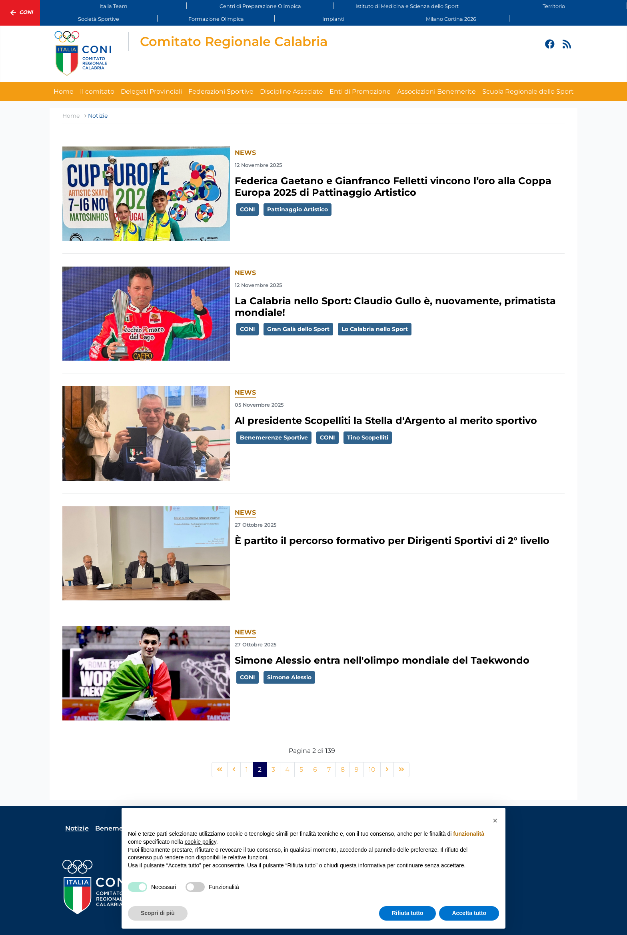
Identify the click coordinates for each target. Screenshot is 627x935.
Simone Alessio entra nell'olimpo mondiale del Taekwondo (382, 660)
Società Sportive (98, 19)
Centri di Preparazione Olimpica (260, 6)
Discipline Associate (291, 91)
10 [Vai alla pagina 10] (372, 769)
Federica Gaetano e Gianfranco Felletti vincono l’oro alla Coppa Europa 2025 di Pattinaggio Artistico (393, 186)
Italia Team (114, 6)
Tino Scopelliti (367, 437)
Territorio (554, 6)
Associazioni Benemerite (436, 91)
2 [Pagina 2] (260, 769)
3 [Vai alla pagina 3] (273, 769)
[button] (495, 820)
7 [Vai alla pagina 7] (329, 769)
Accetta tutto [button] (469, 913)
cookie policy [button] (200, 842)
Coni (20, 12)
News (245, 153)
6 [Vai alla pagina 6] (315, 769)
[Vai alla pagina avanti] (387, 769)
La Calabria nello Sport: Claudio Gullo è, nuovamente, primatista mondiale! (395, 306)
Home (64, 91)
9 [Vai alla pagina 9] (357, 769)
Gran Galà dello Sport (298, 329)
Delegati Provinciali (151, 91)
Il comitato (97, 91)
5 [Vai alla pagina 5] (301, 769)
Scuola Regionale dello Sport (528, 91)
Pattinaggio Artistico (297, 209)
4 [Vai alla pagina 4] (287, 769)
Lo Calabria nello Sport (374, 329)
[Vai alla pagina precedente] (234, 769)
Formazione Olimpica (216, 19)
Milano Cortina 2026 (451, 19)
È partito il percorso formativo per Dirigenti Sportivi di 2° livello (392, 540)
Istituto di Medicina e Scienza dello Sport (407, 6)
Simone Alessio (289, 677)
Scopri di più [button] (158, 913)
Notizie (77, 828)
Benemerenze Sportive (274, 437)
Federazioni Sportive (221, 91)
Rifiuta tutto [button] (407, 913)
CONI (247, 209)
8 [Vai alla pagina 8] (343, 769)
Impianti (333, 19)
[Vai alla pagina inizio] (220, 769)
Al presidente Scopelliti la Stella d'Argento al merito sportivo (386, 420)
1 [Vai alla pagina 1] (247, 769)
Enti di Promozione (360, 91)
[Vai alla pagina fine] (401, 769)
